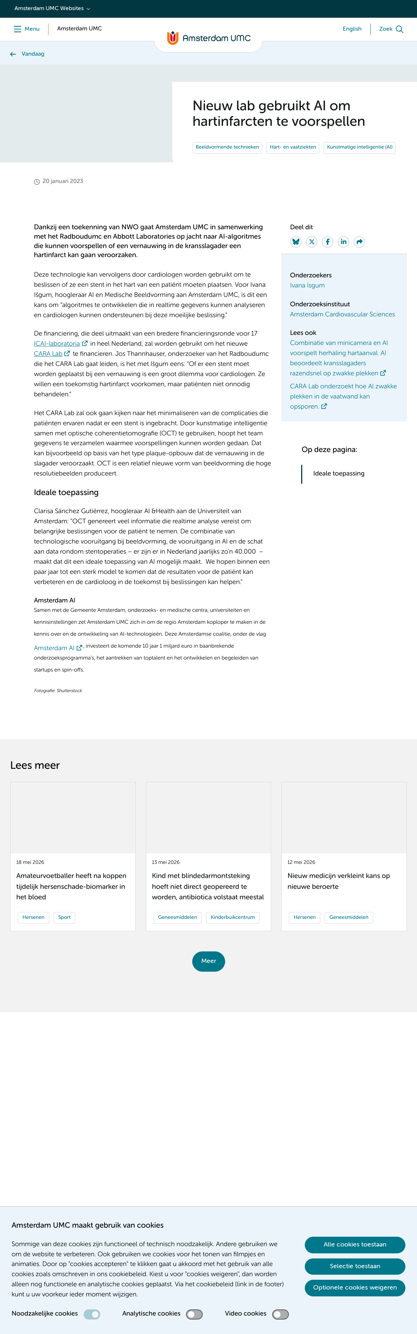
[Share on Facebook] (327, 260)
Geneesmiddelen (177, 935)
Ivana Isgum (307, 304)
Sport (64, 935)
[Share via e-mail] (359, 260)
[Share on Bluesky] (296, 260)
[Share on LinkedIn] (343, 260)
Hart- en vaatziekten (293, 166)
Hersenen (33, 935)
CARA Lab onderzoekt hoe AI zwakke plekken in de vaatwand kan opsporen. (343, 415)
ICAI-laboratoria (57, 362)
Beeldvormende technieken (227, 166)
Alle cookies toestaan (355, 1244)
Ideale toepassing (339, 492)
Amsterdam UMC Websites (49, 9)
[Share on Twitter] (311, 260)
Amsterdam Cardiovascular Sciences (342, 333)
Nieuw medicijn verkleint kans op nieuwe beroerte (338, 900)
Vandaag (33, 54)
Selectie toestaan (355, 1266)
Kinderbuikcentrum (233, 935)
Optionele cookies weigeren (355, 1287)
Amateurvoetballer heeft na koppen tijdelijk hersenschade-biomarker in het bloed (71, 905)
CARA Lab (48, 373)
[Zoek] (393, 29)
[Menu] (24, 29)
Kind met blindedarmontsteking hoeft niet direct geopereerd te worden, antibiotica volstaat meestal (208, 905)
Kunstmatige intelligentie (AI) (359, 166)
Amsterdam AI (54, 667)
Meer (208, 979)
